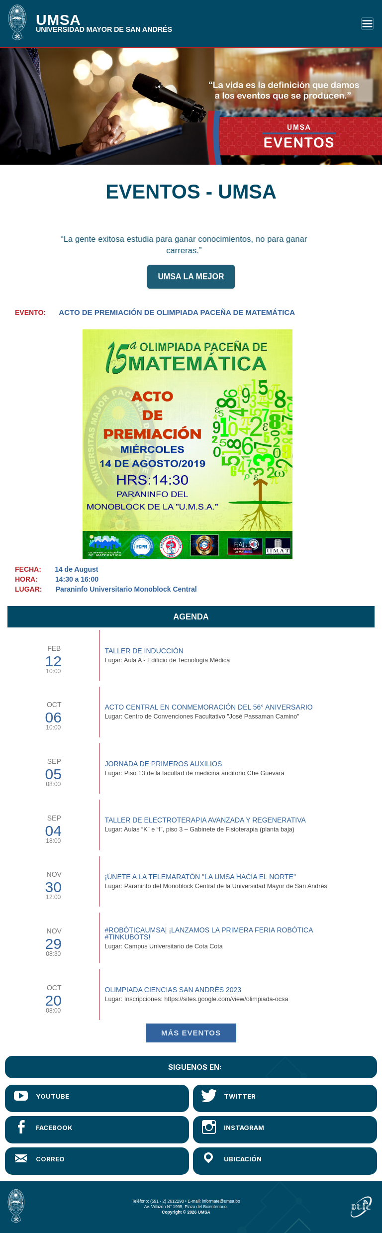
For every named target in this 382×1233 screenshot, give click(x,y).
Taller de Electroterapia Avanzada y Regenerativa (205, 820)
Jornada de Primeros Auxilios (163, 764)
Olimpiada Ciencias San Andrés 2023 (173, 990)
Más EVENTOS (191, 1032)
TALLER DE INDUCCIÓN (144, 651)
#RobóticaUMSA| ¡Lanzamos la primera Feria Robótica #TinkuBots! (209, 933)
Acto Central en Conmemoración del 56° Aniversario (209, 707)
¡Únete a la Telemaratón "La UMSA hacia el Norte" (200, 877)
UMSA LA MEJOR (191, 282)
